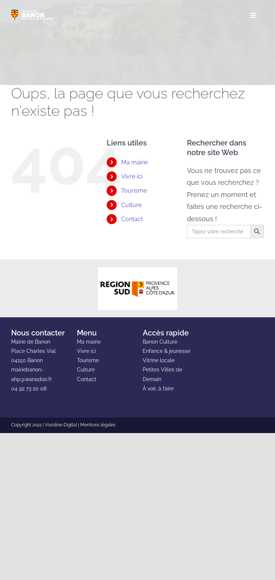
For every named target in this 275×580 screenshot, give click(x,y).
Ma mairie (134, 162)
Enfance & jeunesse (166, 351)
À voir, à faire (158, 388)
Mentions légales (98, 424)
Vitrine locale (159, 360)
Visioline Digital (61, 424)
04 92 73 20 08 (28, 388)
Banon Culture (160, 342)
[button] (110, 233)
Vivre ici (131, 176)
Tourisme (134, 190)
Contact (132, 219)
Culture (131, 205)
